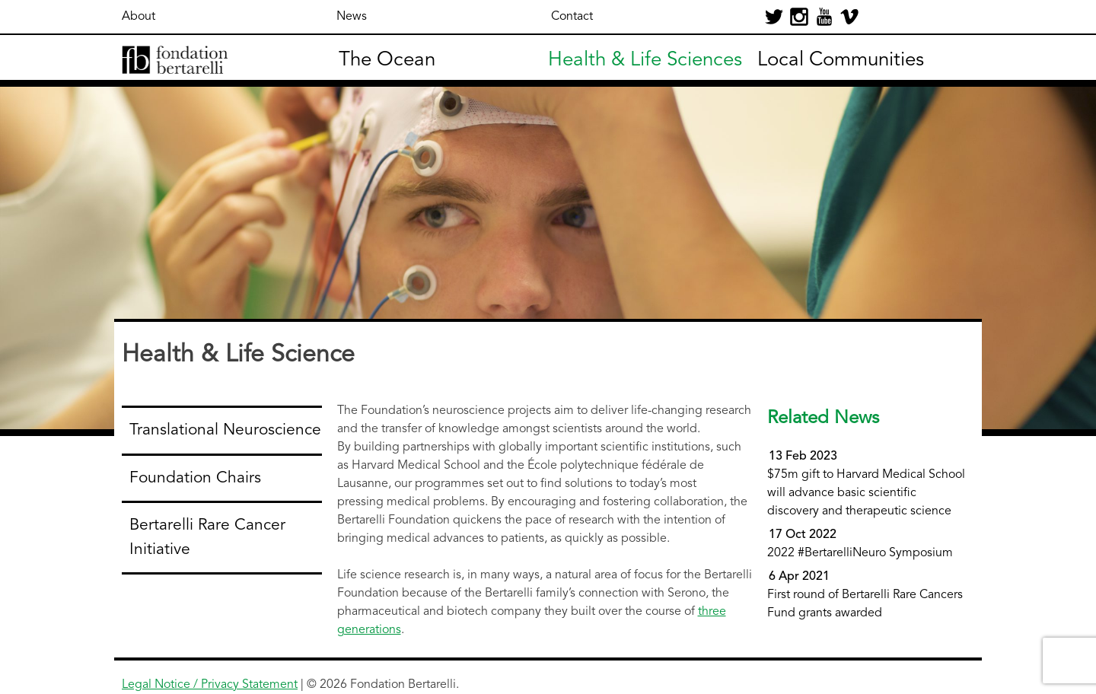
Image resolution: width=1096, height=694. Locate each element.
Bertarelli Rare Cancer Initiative (207, 537)
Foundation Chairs (195, 478)
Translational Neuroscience (225, 430)
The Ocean (387, 60)
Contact (572, 17)
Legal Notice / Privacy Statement (210, 685)
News (351, 17)
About (138, 17)
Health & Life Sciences (645, 60)
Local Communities (840, 60)
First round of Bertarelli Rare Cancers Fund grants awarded (865, 595)
